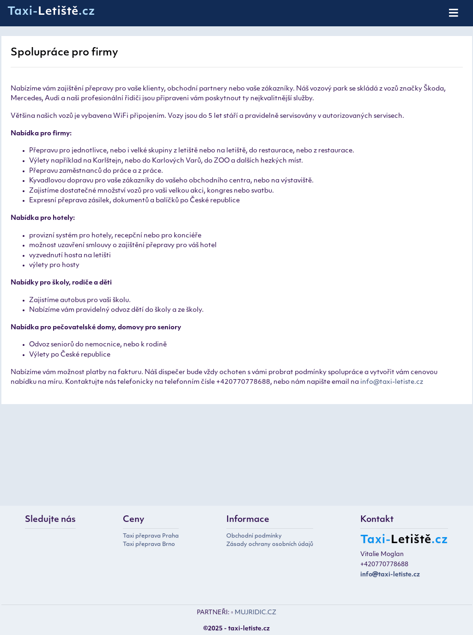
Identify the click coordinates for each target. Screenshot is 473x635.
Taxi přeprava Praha (151, 536)
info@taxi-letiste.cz (391, 382)
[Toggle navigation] (454, 13)
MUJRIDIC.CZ (255, 613)
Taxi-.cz (51, 12)
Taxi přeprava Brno (149, 544)
